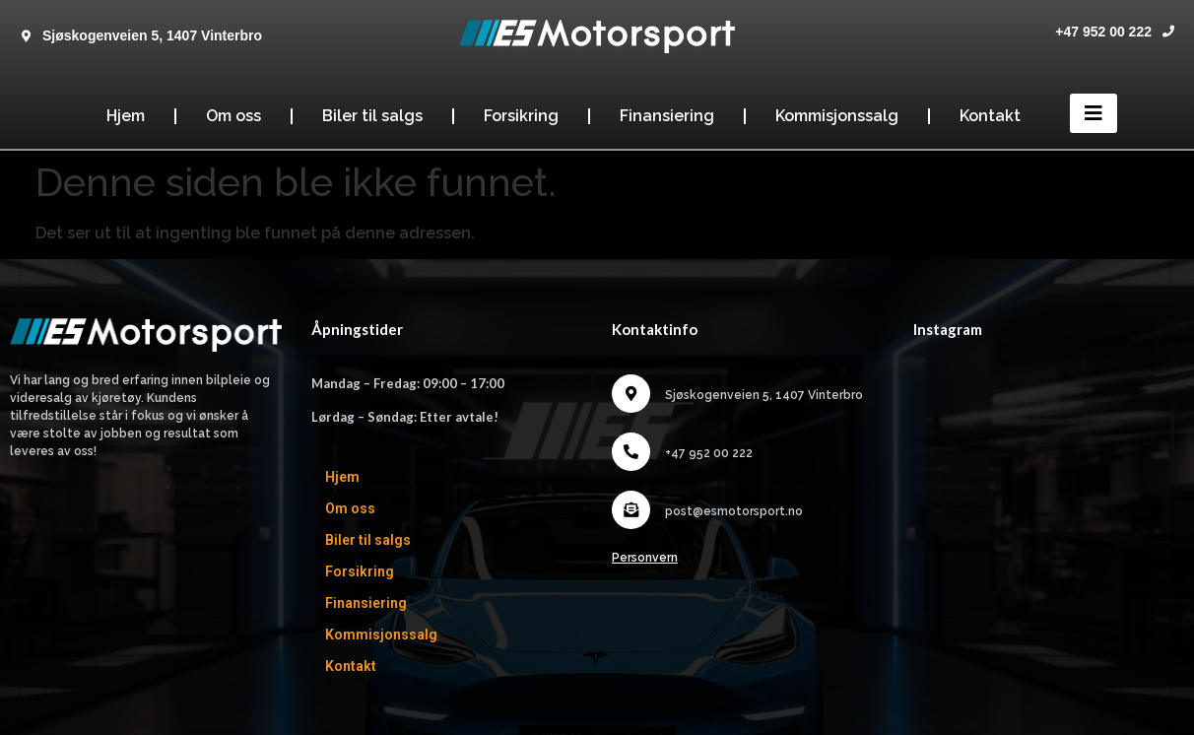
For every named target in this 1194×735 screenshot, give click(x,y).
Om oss (233, 115)
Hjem (125, 115)
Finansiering (667, 115)
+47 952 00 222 (1103, 31)
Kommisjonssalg (836, 115)
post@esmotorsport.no (734, 511)
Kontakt (990, 115)
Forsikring (521, 115)
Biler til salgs (372, 115)
